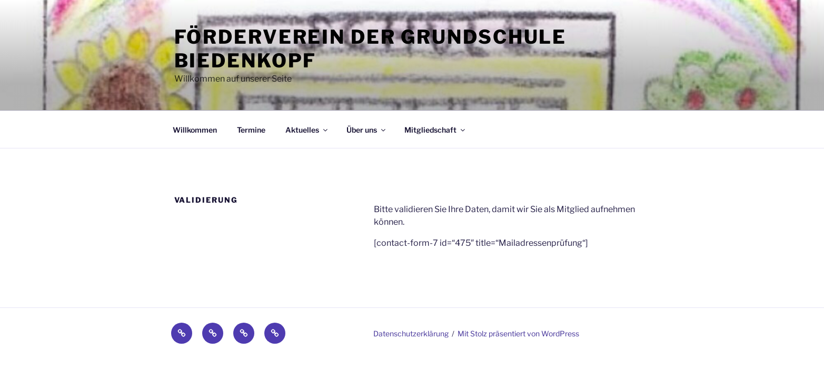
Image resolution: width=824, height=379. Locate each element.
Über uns (366, 129)
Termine (251, 129)
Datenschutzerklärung (411, 333)
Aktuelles (307, 129)
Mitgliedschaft (435, 129)
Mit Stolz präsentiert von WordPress (518, 333)
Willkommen (195, 129)
